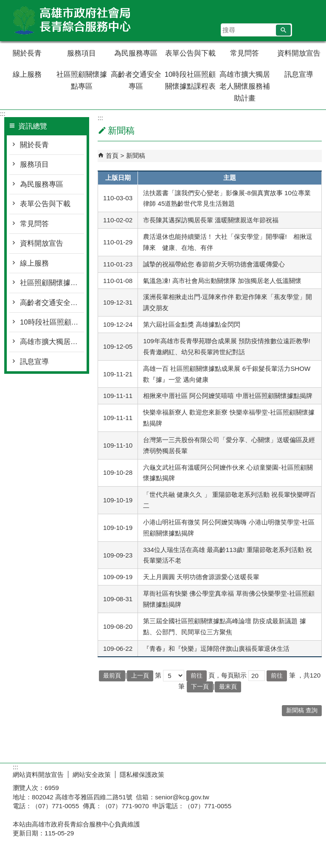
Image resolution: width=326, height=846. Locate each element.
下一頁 (200, 687)
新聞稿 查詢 (302, 710)
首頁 (112, 155)
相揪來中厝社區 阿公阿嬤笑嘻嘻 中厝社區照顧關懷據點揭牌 (227, 395)
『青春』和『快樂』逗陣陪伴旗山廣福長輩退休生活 (216, 648)
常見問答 (244, 53)
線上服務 (27, 74)
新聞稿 (135, 155)
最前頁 (112, 675)
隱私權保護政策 (142, 774)
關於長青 (27, 53)
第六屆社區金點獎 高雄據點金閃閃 (191, 324)
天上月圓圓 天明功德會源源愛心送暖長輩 (201, 576)
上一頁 (140, 675)
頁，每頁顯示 (227, 675)
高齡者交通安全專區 (136, 80)
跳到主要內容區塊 (4, 4)
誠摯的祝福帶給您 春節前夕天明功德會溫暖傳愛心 (214, 264)
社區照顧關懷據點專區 (81, 80)
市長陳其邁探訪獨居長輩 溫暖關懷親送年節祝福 (210, 220)
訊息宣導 (298, 74)
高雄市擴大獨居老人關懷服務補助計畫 (244, 86)
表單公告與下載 (190, 53)
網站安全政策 (92, 774)
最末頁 (228, 687)
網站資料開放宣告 (38, 774)
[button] (283, 30)
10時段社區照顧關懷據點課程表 (190, 80)
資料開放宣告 (298, 53)
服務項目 (81, 53)
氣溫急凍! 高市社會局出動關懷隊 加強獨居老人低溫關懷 (222, 280)
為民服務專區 (135, 53)
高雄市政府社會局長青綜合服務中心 (71, 20)
